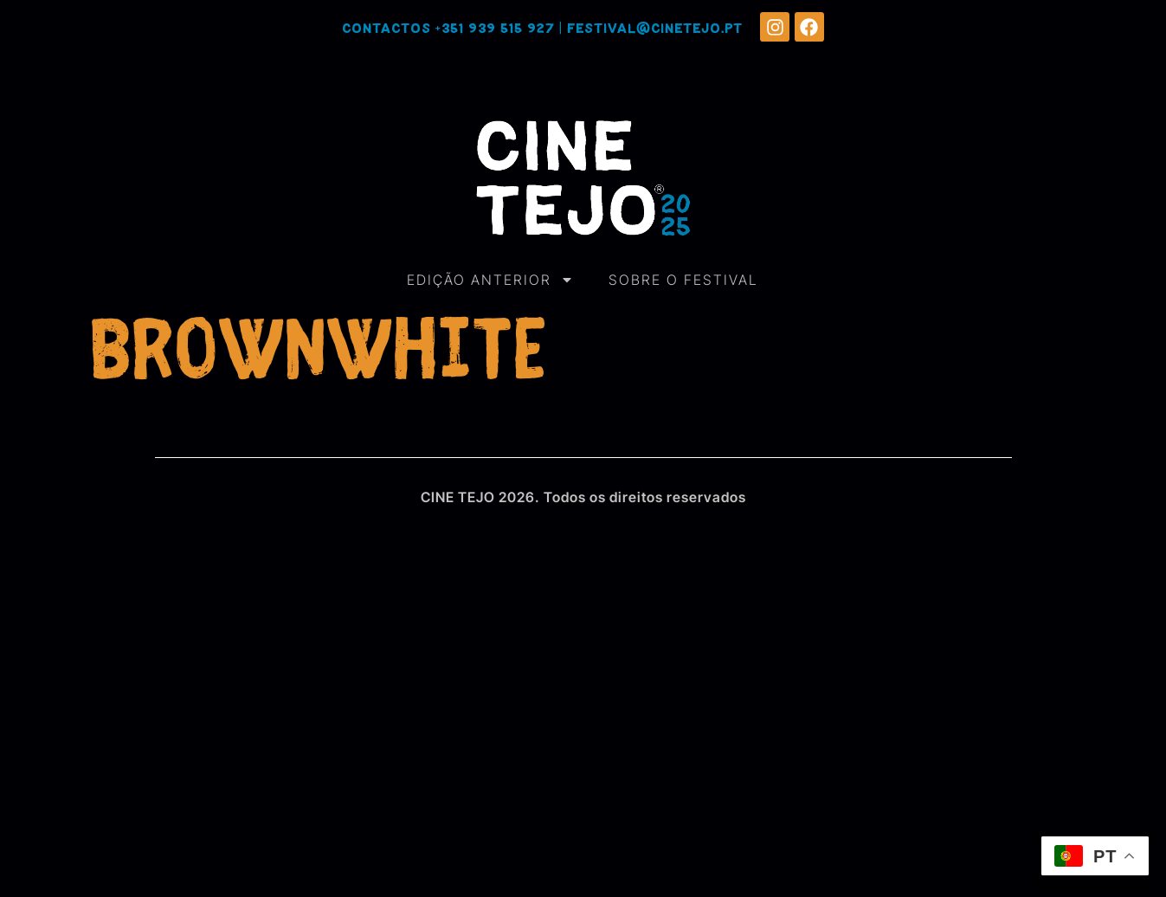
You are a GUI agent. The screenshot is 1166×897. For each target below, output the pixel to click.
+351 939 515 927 (495, 29)
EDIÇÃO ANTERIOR (490, 279)
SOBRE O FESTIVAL (683, 279)
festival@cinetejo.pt (655, 29)
